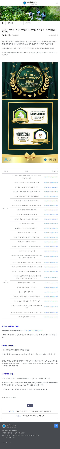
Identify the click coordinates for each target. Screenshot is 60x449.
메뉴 (57, 3)
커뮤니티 (10, 23)
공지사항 (28, 23)
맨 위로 (56, 426)
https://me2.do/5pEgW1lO (33, 330)
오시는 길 (6, 442)
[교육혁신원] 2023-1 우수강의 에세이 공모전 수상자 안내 (33, 411)
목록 (30, 405)
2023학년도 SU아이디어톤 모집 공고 (33, 416)
